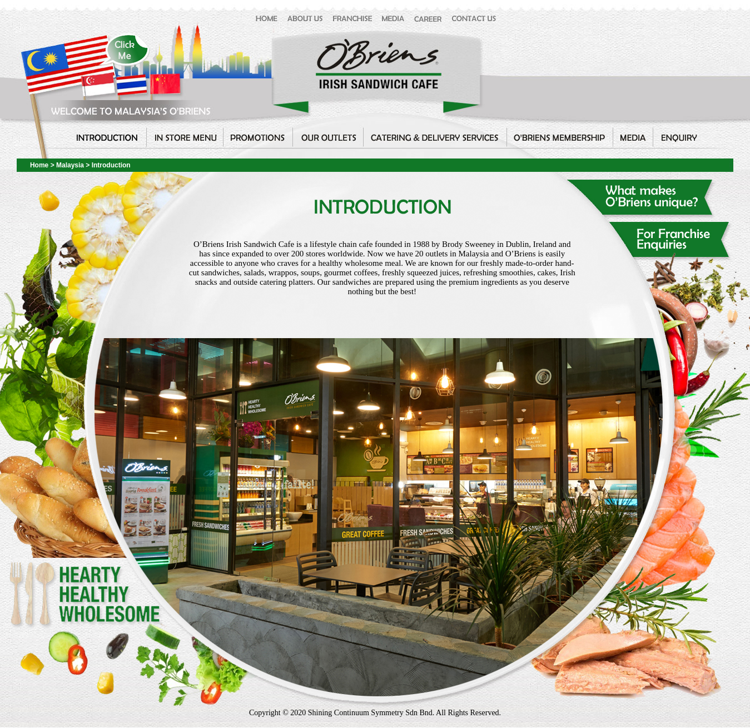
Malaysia (71, 165)
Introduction (111, 165)
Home (39, 165)
